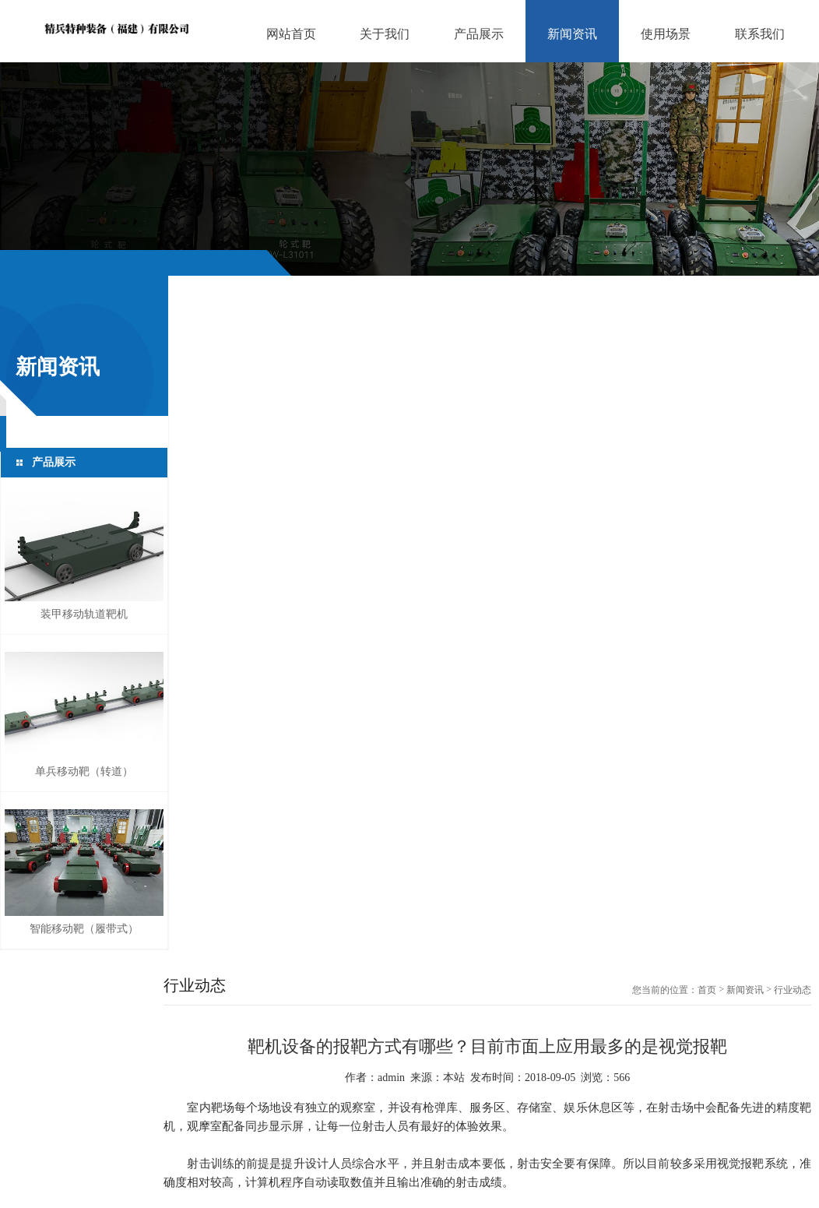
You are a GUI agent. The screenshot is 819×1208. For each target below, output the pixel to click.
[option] (409, 169)
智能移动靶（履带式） (84, 929)
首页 (707, 989)
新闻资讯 (745, 989)
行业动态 (792, 989)
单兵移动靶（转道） (84, 771)
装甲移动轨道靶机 (84, 614)
